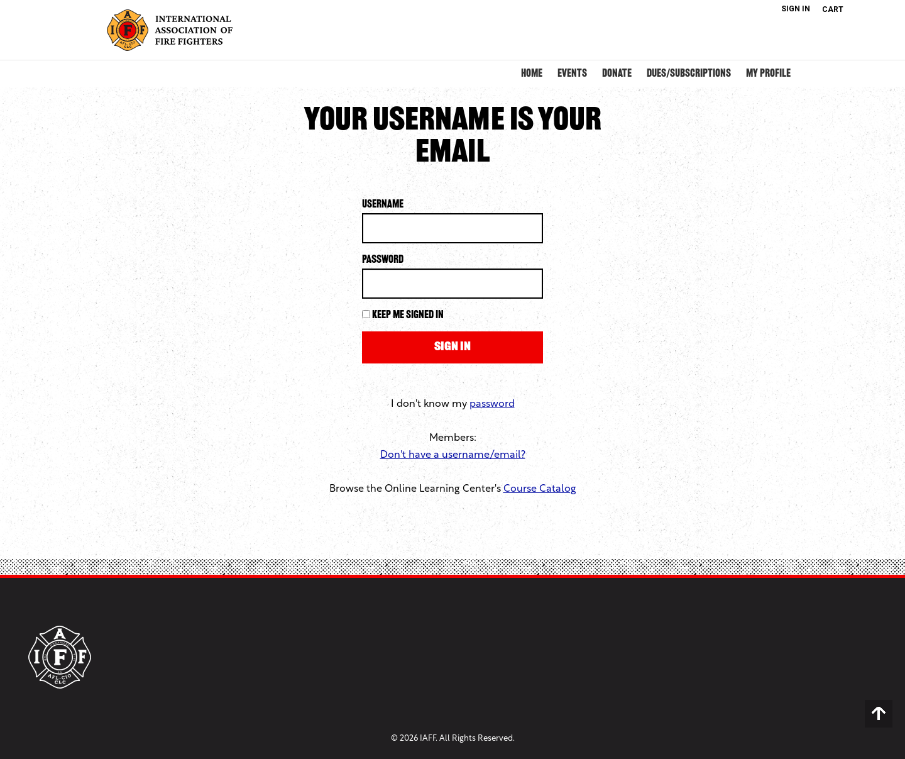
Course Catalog (539, 489)
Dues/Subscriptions (689, 74)
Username (382, 205)
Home (531, 74)
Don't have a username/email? (452, 455)
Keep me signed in (408, 315)
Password (382, 260)
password (492, 404)
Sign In (795, 8)
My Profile (768, 74)
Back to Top (878, 714)
